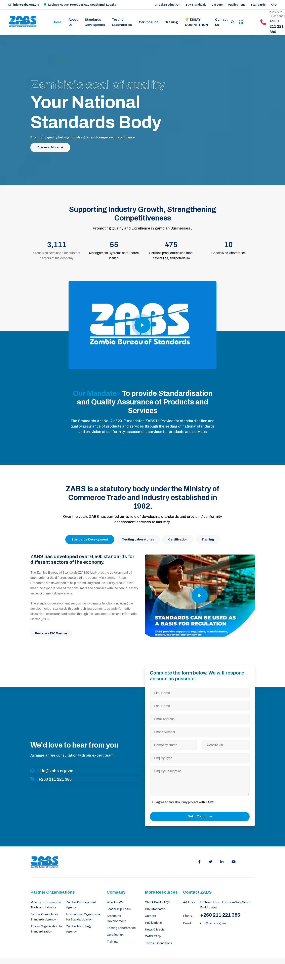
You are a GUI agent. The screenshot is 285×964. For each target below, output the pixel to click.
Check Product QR (167, 4)
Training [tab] (208, 539)
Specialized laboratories (228, 253)
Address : (189, 902)
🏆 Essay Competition (196, 22)
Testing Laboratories (122, 22)
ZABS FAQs (153, 936)
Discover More (50, 147)
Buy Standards (196, 4)
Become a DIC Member (51, 633)
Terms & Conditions (158, 943)
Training (171, 22)
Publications (237, 4)
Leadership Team (119, 909)
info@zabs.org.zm (23, 4)
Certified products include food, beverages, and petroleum (171, 255)
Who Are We (115, 902)
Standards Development (95, 22)
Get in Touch (200, 816)
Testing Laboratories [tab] (138, 539)
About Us (73, 22)
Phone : (188, 915)
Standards (258, 4)
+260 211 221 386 (220, 915)
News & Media (154, 929)
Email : (187, 923)
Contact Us (221, 22)
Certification (148, 22)
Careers (217, 4)
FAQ (274, 4)
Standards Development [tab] (89, 539)
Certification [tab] (178, 539)
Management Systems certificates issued (114, 255)
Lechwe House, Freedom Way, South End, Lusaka (80, 4)
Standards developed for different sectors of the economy (56, 255)
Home (57, 22)
